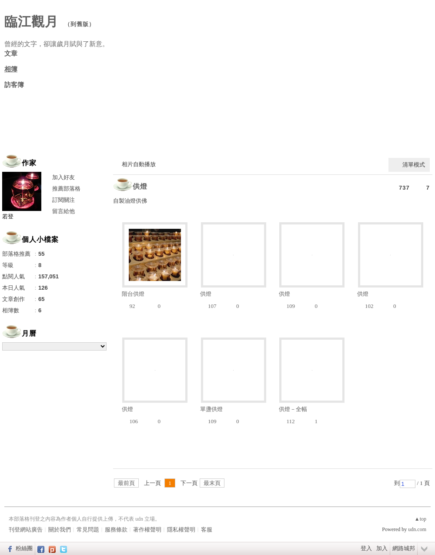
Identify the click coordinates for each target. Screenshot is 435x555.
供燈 (140, 186)
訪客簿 (14, 84)
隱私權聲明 (181, 529)
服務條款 (116, 529)
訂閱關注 (63, 200)
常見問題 (88, 529)
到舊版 (79, 24)
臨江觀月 (31, 21)
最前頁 (126, 483)
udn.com (417, 529)
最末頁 (212, 483)
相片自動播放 (139, 164)
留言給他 (63, 211)
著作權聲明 (147, 529)
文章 (10, 53)
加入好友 (63, 177)
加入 (382, 548)
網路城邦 (403, 548)
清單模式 (413, 164)
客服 (206, 529)
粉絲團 (24, 548)
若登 (7, 216)
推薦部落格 (66, 188)
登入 (366, 548)
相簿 (10, 69)
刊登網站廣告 (26, 529)
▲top (420, 519)
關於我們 (59, 529)
